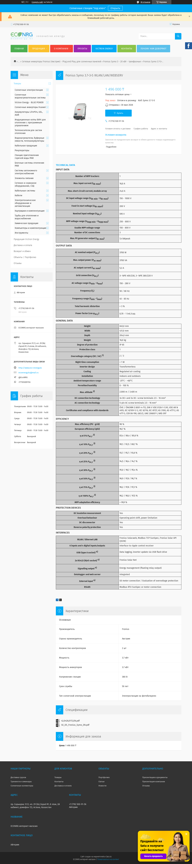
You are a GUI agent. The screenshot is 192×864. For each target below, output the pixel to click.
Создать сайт (37, 2)
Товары (17, 83)
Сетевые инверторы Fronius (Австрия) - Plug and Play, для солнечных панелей (61, 61)
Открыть (115, 8)
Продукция (38, 48)
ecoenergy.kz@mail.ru (28, 372)
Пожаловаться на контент (108, 859)
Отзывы (18, 263)
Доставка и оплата (23, 245)
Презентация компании (153, 781)
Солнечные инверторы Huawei (30, 107)
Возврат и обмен (22, 251)
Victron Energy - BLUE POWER (29, 102)
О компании (61, 48)
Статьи (101, 781)
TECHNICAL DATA (65, 164)
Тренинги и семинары (21, 781)
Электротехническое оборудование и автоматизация (25, 203)
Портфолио (104, 777)
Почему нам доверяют (153, 48)
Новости (102, 786)
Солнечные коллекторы (22, 786)
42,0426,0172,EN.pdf (70, 720)
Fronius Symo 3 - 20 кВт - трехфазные (122, 61)
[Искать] (178, 36)
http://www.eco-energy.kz (30, 368)
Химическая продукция (26, 223)
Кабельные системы (25, 190)
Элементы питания (24, 178)
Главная (19, 48)
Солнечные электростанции (29, 90)
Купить (120, 113)
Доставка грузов (18, 777)
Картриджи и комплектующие (30, 211)
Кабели (18, 195)
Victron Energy (104, 48)
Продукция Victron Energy (26, 239)
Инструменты (21, 233)
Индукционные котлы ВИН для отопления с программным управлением (30, 122)
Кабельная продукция (26, 145)
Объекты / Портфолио (25, 257)
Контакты (126, 48)
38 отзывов (145, 2)
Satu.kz (109, 857)
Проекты (82, 48)
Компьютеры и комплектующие (30, 228)
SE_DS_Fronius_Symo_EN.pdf (75, 725)
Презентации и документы (155, 777)
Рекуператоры (22, 150)
